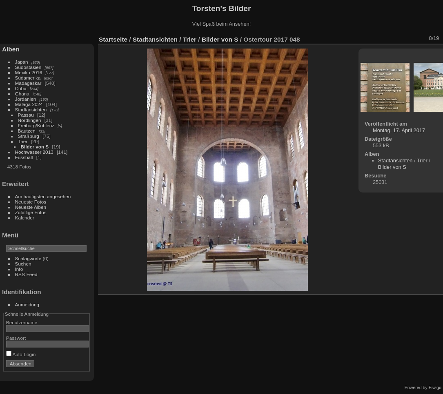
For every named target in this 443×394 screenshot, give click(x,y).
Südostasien (28, 67)
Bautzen (27, 130)
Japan (21, 61)
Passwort (16, 338)
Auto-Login (21, 354)
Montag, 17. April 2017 (399, 130)
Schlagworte (28, 258)
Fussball (24, 157)
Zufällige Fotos (31, 212)
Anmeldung (27, 304)
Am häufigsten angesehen (43, 196)
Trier (23, 141)
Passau (26, 114)
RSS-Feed (26, 274)
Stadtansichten (31, 109)
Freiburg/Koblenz (36, 125)
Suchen (23, 263)
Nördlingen (29, 120)
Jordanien (25, 99)
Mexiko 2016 (28, 72)
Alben (11, 49)
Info (19, 269)
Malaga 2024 (29, 104)
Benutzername (22, 322)
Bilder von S (35, 146)
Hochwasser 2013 (34, 152)
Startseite (113, 39)
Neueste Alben (31, 207)
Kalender (24, 217)
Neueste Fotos (31, 201)
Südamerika (28, 77)
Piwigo (435, 387)
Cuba (21, 88)
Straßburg (28, 136)
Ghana (22, 93)
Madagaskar (28, 83)
